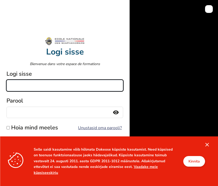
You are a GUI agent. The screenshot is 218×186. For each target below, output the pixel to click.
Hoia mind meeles (34, 127)
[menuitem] (209, 9)
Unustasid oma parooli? (100, 128)
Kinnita (194, 161)
